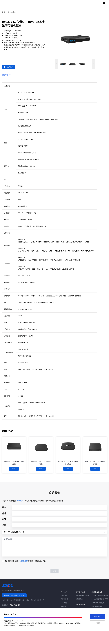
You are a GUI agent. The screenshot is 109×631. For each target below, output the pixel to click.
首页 (3, 12)
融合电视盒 (12, 12)
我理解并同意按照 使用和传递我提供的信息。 (26, 561)
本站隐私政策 (23, 561)
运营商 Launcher (97, 606)
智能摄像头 (79, 599)
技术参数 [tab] (6, 75)
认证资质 (64, 603)
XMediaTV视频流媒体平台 (100, 595)
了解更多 (14, 468)
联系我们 (8, 67)
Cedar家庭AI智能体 (98, 603)
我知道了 (97, 616)
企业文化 (64, 606)
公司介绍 (64, 595)
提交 (54, 571)
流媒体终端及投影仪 (82, 595)
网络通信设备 (80, 605)
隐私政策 (20, 501)
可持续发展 (64, 599)
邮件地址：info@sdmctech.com (14, 595)
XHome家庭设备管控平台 (100, 599)
